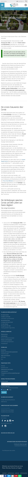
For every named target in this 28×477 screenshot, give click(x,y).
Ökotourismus (4, 334)
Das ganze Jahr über (6, 326)
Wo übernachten (5, 315)
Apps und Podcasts (5, 355)
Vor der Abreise (4, 324)
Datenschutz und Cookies (7, 369)
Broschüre (3, 350)
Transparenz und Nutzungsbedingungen (10, 373)
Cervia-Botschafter (5, 408)
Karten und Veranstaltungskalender (9, 352)
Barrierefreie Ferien (5, 320)
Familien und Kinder (5, 316)
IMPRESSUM (11, 473)
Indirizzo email (4, 381)
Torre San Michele (8, 181)
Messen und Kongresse (6, 339)
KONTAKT (4, 473)
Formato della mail (9, 387)
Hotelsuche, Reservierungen (20, 444)
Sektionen (4, 1)
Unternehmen (4, 336)
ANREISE (17, 473)
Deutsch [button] (21, 1)
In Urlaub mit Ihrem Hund (7, 322)
